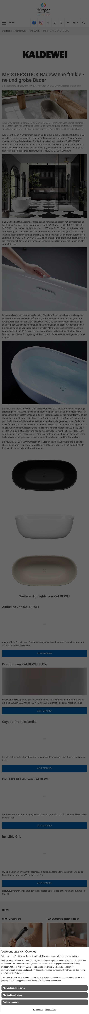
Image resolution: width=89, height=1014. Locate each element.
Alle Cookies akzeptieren (14, 988)
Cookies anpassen (11, 1002)
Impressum (37, 1010)
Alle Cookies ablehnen (12, 995)
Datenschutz (50, 1010)
